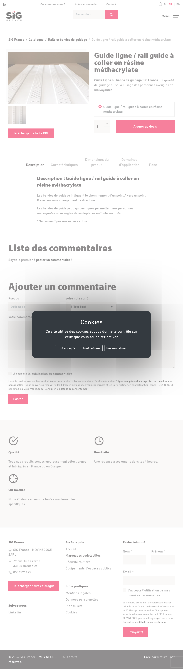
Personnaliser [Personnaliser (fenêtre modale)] (116, 348)
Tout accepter (67, 348)
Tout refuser (91, 348)
